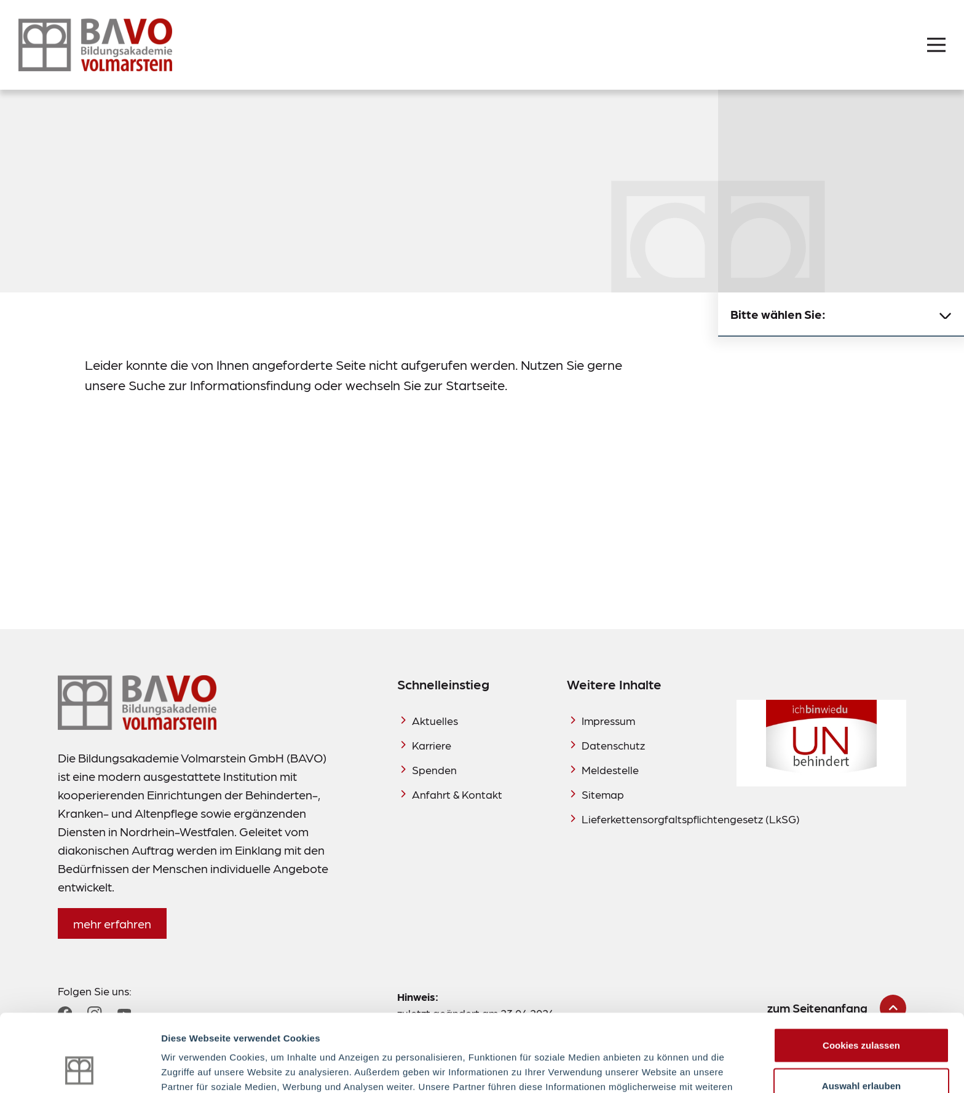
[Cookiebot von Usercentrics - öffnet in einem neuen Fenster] (79, 1069)
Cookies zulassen (861, 972)
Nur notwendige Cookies (861, 1053)
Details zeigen (654, 1069)
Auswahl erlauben (861, 1013)
